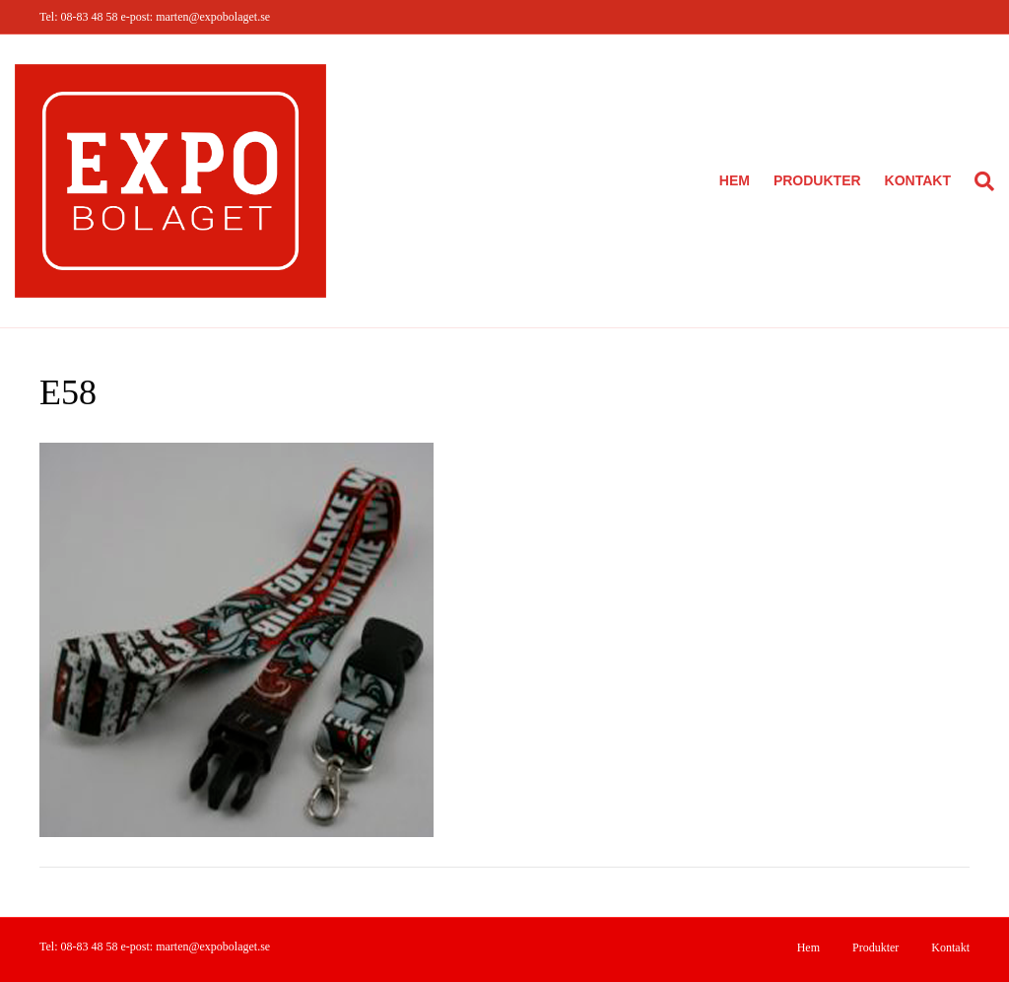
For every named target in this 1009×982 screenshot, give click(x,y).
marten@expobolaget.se (213, 17)
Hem (734, 180)
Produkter (817, 180)
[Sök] (978, 181)
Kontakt (918, 180)
